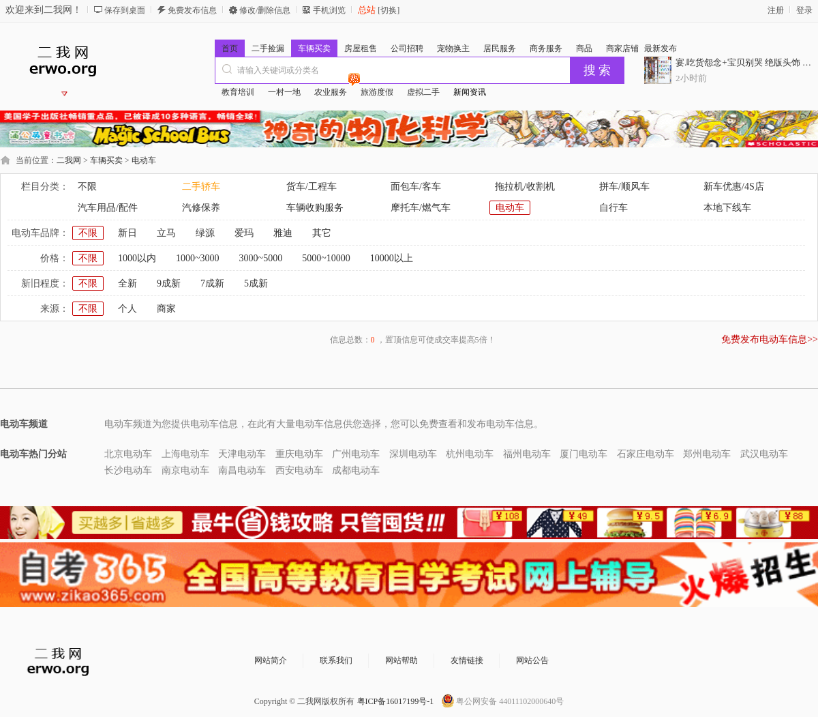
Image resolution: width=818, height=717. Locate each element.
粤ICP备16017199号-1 (395, 701)
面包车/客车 (416, 186)
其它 (321, 233)
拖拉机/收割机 (525, 186)
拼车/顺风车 (624, 186)
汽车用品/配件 (108, 208)
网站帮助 (401, 660)
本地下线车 (727, 208)
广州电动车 (356, 454)
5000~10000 (326, 258)
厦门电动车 (583, 454)
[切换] (387, 10)
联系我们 (336, 660)
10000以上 (391, 258)
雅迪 (282, 233)
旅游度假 (377, 92)
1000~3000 (197, 258)
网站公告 (532, 660)
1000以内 (137, 258)
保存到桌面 (124, 10)
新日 (127, 233)
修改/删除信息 (264, 10)
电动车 (144, 160)
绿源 (205, 233)
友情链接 (467, 660)
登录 (804, 10)
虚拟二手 (423, 92)
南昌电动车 (242, 470)
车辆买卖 (106, 160)
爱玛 (244, 233)
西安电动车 (299, 470)
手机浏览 (329, 10)
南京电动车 (185, 470)
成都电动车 (356, 470)
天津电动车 (242, 454)
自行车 (613, 208)
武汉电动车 (764, 454)
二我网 (69, 160)
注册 (776, 10)
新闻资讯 (469, 92)
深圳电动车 (413, 454)
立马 (166, 233)
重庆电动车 (299, 454)
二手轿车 (201, 186)
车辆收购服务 (315, 208)
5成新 (256, 283)
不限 (87, 186)
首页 (230, 48)
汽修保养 (201, 208)
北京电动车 (128, 454)
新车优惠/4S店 (733, 186)
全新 (127, 283)
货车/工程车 (311, 186)
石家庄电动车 (645, 454)
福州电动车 (527, 454)
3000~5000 (261, 258)
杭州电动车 (470, 454)
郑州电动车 (707, 454)
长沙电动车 (128, 470)
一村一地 (284, 92)
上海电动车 (185, 454)
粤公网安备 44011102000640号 (510, 701)
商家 (166, 309)
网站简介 (270, 660)
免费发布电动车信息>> (769, 339)
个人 (127, 309)
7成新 (212, 283)
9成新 (169, 283)
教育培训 (238, 92)
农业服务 (334, 90)
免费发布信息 (192, 10)
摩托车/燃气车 (421, 208)
